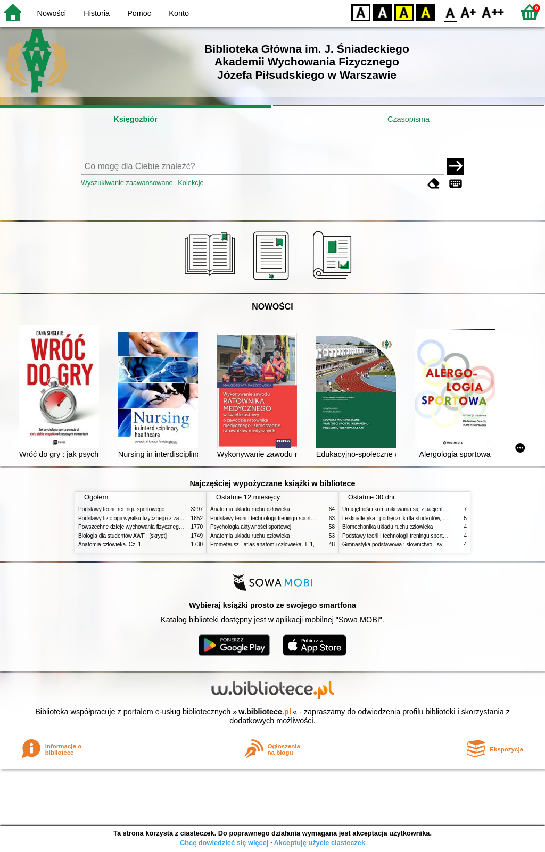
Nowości (51, 13)
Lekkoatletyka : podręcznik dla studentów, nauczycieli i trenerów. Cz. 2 (425, 518)
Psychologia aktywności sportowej (250, 527)
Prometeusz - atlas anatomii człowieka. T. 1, (262, 544)
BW (383, 11)
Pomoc (139, 13)
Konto (179, 13)
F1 (469, 11)
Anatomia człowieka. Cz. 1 (109, 544)
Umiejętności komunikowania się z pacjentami (396, 509)
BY (425, 11)
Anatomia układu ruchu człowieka (250, 509)
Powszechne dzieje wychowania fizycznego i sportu (139, 527)
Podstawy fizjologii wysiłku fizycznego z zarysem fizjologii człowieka (158, 518)
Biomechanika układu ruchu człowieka (387, 527)
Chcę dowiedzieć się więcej (224, 843)
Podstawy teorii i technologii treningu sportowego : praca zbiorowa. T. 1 (426, 536)
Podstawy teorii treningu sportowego (121, 509)
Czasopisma (408, 119)
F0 (450, 11)
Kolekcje (190, 183)
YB (403, 11)
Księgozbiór (135, 119)
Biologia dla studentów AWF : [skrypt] (122, 536)
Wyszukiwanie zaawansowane (127, 183)
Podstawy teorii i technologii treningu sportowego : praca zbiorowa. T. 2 (294, 518)
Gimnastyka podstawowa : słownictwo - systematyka (404, 544)
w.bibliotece (264, 711)
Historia (97, 13)
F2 (493, 11)
